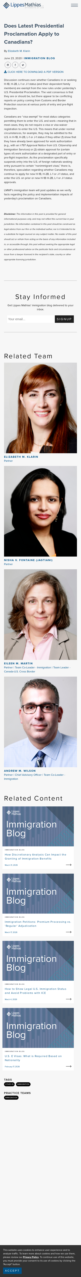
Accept (12, 1270)
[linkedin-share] (8, 65)
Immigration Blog (39, 58)
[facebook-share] (15, 65)
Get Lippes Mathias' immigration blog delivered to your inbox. (40, 307)
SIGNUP (64, 319)
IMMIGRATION (23, 1084)
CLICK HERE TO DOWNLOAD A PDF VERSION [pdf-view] (33, 72)
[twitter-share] (23, 65)
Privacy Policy (31, 1257)
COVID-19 (9, 1084)
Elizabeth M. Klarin (19, 51)
